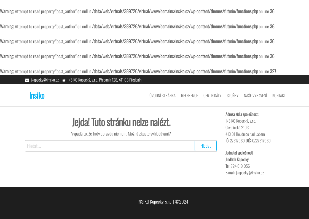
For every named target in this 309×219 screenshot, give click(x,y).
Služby (232, 95)
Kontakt (279, 95)
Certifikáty (212, 95)
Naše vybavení (255, 95)
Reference (189, 95)
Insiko (36, 95)
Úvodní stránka (162, 95)
